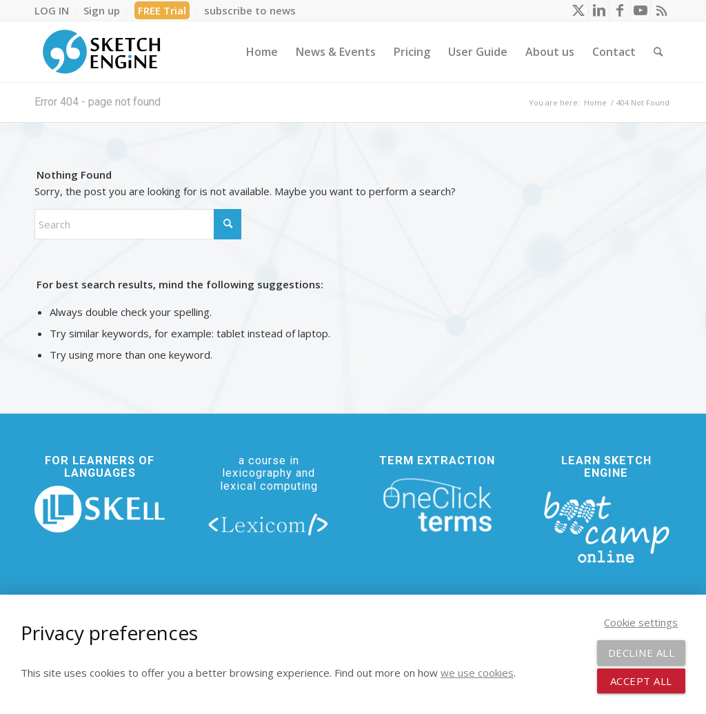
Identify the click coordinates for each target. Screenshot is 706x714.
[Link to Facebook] (619, 10)
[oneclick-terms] (437, 505)
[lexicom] (268, 524)
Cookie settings (641, 622)
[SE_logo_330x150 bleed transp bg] (101, 51)
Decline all (641, 653)
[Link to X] (578, 10)
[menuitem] (55, 10)
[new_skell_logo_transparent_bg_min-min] (99, 509)
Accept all (641, 681)
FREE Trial (162, 10)
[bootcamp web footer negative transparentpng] (606, 526)
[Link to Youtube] (640, 10)
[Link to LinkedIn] (599, 10)
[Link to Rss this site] (661, 10)
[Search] (658, 51)
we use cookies (477, 673)
